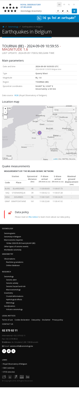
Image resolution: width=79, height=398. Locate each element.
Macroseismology (13, 289)
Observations (9, 259)
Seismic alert (11, 280)
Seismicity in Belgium (12, 236)
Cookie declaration (22, 320)
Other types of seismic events (16, 246)
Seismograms (9, 233)
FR (64, 4)
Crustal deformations (14, 296)
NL (69, 4)
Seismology (13, 26)
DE (74, 4)
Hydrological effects (14, 299)
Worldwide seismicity (12, 250)
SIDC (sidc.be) (8, 368)
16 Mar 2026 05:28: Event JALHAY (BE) (20, 243)
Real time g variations (14, 262)
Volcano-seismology (14, 309)
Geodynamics (9, 306)
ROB (16, 95)
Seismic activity (12, 283)
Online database (13, 265)
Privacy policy (57, 320)
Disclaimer (46, 320)
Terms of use (7, 320)
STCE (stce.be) (9, 372)
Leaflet (55, 159)
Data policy (36, 320)
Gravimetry (8, 293)
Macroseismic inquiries (13, 240)
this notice (33, 217)
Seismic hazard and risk (15, 286)
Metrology (10, 303)
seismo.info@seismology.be (21, 346)
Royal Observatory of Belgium (15, 364)
